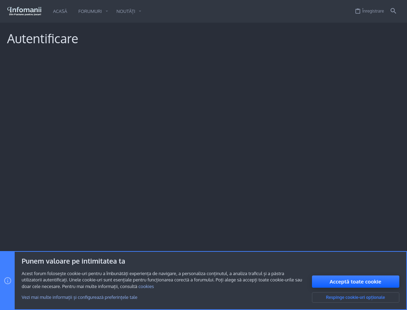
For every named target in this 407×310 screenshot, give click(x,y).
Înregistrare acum (218, 176)
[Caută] (393, 11)
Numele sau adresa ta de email (98, 93)
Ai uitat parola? (157, 123)
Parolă (123, 115)
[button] (106, 11)
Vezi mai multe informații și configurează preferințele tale (79, 297)
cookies (146, 286)
